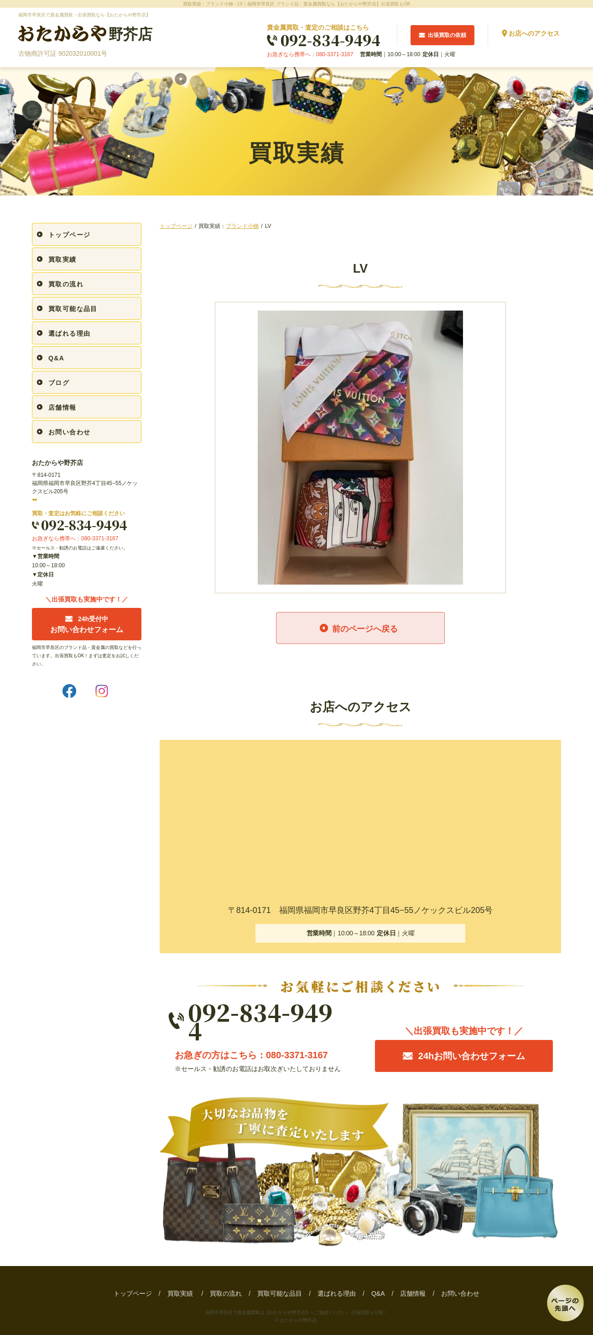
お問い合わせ (69, 432)
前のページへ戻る (365, 628)
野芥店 (85, 34)
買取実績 (62, 259)
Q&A (56, 358)
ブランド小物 (242, 226)
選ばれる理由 (69, 333)
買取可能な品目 (73, 308)
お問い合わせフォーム (86, 624)
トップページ (176, 226)
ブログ (58, 382)
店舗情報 (62, 407)
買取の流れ (65, 284)
